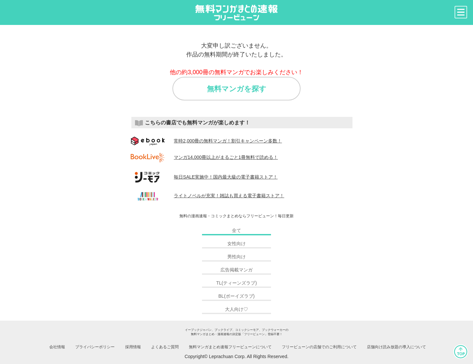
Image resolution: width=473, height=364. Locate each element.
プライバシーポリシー (95, 347)
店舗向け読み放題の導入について (396, 347)
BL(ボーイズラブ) (236, 296)
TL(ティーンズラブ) (236, 283)
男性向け (236, 256)
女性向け (236, 243)
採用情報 (133, 347)
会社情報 (57, 347)
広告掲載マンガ (236, 269)
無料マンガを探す (236, 89)
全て (236, 230)
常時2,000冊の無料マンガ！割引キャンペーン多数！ (206, 140)
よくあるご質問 (165, 347)
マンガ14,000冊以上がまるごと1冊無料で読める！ (204, 157)
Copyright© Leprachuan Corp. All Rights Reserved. (236, 356)
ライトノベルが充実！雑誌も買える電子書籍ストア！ (207, 195)
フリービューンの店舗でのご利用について (319, 347)
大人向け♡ (236, 309)
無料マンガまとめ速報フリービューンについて (230, 347)
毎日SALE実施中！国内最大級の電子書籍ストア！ (204, 177)
